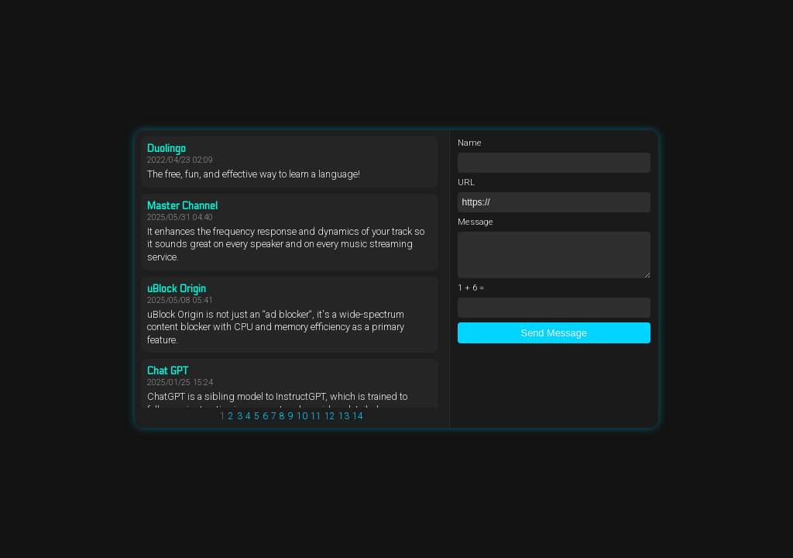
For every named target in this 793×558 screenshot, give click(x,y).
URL (466, 182)
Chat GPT (167, 371)
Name (470, 143)
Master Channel (182, 206)
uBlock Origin (176, 289)
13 (343, 416)
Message (475, 222)
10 (302, 416)
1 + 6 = (471, 288)
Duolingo (166, 149)
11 (316, 416)
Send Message (554, 333)
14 (357, 416)
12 (329, 416)
